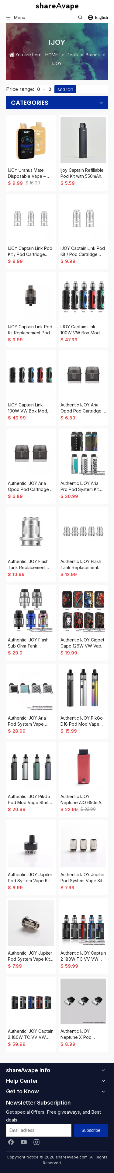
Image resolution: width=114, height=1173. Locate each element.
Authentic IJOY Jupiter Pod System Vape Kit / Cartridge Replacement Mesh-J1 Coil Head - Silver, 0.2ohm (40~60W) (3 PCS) (82, 878)
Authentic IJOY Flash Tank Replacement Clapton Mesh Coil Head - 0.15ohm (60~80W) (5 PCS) (80, 565)
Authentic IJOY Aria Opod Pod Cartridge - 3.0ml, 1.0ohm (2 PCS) (30, 486)
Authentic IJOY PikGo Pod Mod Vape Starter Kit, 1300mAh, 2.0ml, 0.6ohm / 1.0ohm (30, 800)
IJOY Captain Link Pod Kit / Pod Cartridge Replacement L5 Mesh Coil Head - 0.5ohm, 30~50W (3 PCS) (30, 251)
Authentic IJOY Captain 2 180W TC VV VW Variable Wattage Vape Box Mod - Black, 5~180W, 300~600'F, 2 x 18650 (31, 1034)
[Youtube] (24, 1142)
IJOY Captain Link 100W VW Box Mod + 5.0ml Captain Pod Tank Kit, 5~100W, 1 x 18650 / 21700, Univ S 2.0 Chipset (82, 330)
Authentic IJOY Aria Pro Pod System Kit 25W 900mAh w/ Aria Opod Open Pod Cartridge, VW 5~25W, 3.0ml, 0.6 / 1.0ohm (82, 486)
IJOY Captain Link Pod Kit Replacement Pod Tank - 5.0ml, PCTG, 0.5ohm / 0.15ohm (30, 330)
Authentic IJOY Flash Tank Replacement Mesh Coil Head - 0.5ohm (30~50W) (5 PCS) (29, 565)
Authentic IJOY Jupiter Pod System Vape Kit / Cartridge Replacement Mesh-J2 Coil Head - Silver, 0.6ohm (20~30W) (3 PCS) (30, 956)
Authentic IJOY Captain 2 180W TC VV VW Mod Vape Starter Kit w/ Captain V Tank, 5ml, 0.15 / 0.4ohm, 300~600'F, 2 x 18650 (83, 956)
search (65, 89)
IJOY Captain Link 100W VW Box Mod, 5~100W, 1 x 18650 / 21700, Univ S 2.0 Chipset (28, 408)
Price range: (20, 89)
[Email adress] (38, 1130)
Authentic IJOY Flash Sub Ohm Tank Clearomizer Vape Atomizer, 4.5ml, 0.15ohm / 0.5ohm (28, 643)
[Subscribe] (91, 1130)
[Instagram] (36, 1142)
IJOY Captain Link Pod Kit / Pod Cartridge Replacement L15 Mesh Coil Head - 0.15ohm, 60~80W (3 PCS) (83, 251)
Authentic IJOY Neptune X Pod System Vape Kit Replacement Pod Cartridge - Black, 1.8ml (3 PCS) (78, 1034)
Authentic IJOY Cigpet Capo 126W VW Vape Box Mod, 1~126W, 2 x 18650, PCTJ (82, 643)
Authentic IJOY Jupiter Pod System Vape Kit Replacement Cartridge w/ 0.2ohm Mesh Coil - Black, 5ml (30, 878)
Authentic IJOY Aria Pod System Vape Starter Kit (27, 721)
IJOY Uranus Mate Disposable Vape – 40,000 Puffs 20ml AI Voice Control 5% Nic (29, 173)
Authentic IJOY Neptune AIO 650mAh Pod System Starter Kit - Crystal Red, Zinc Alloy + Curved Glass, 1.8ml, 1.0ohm (82, 800)
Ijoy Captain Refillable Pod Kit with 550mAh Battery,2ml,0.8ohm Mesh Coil (82, 173)
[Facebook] (11, 1142)
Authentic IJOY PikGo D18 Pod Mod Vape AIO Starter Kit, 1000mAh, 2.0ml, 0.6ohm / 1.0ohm (81, 721)
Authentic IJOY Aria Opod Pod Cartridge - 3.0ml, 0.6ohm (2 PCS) (82, 408)
